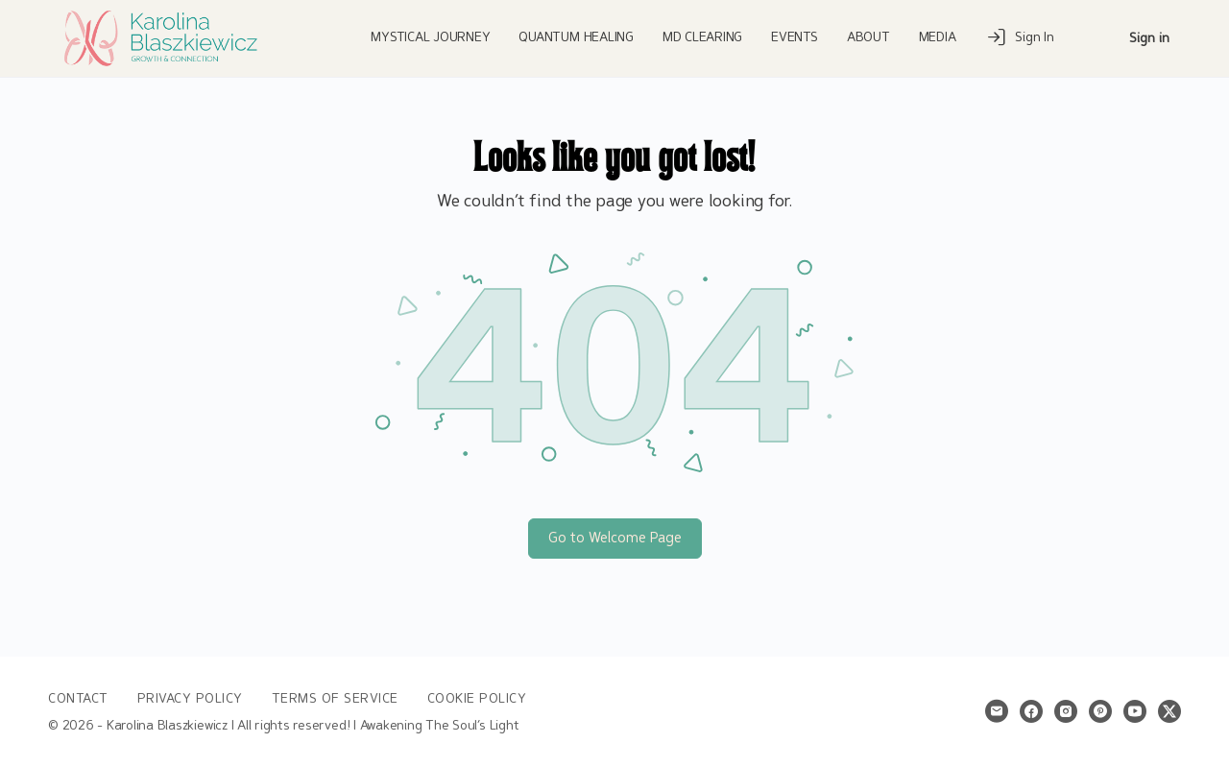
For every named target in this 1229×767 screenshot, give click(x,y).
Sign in (1149, 38)
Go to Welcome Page (615, 537)
